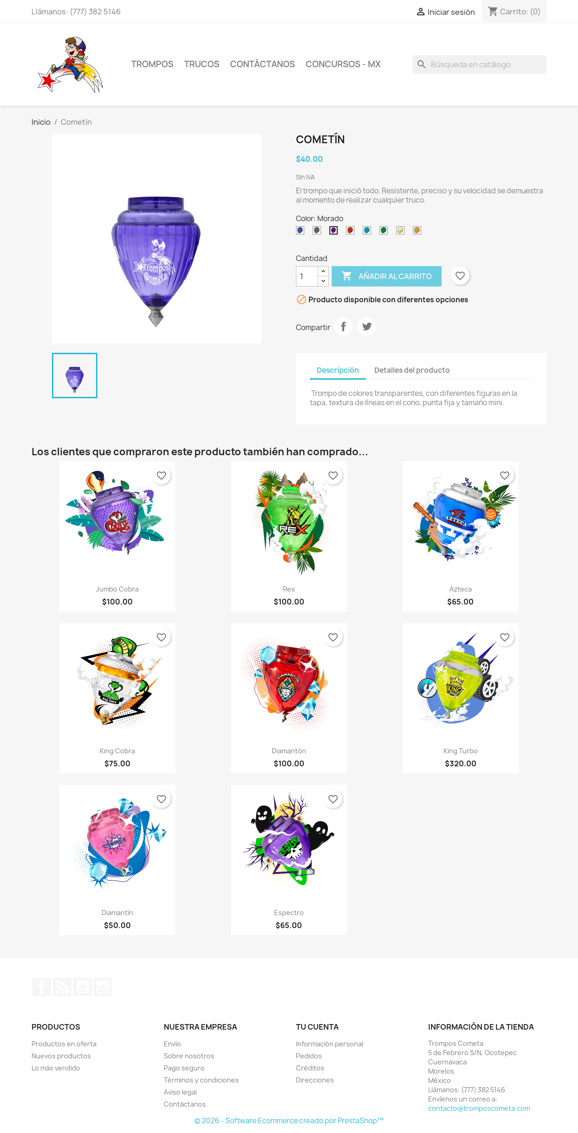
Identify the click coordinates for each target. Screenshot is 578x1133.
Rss (62, 987)
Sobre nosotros (189, 1055)
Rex (289, 589)
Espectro (289, 912)
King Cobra (117, 750)
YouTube (82, 987)
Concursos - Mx (343, 64)
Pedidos (309, 1055)
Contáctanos (185, 1104)
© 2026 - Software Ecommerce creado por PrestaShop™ (289, 1121)
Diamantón (289, 750)
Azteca (461, 589)
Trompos (152, 64)
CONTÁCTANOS (262, 64)
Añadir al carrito (386, 276)
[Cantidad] (307, 276)
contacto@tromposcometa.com (479, 1108)
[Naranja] (419, 232)
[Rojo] (352, 232)
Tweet (367, 326)
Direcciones (315, 1080)
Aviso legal (180, 1092)
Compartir (343, 326)
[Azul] (302, 232)
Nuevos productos (61, 1055)
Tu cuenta (317, 1027)
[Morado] (335, 232)
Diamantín (117, 912)
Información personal (329, 1043)
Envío (172, 1043)
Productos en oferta (64, 1043)
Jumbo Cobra (117, 589)
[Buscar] (479, 64)
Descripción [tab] (338, 370)
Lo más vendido (56, 1067)
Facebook (41, 987)
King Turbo (460, 750)
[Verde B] (385, 232)
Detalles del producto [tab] (412, 370)
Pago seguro (184, 1067)
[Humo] (319, 232)
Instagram (103, 987)
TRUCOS (201, 64)
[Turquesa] (369, 232)
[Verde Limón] (402, 232)
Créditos (310, 1067)
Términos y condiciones (201, 1080)
